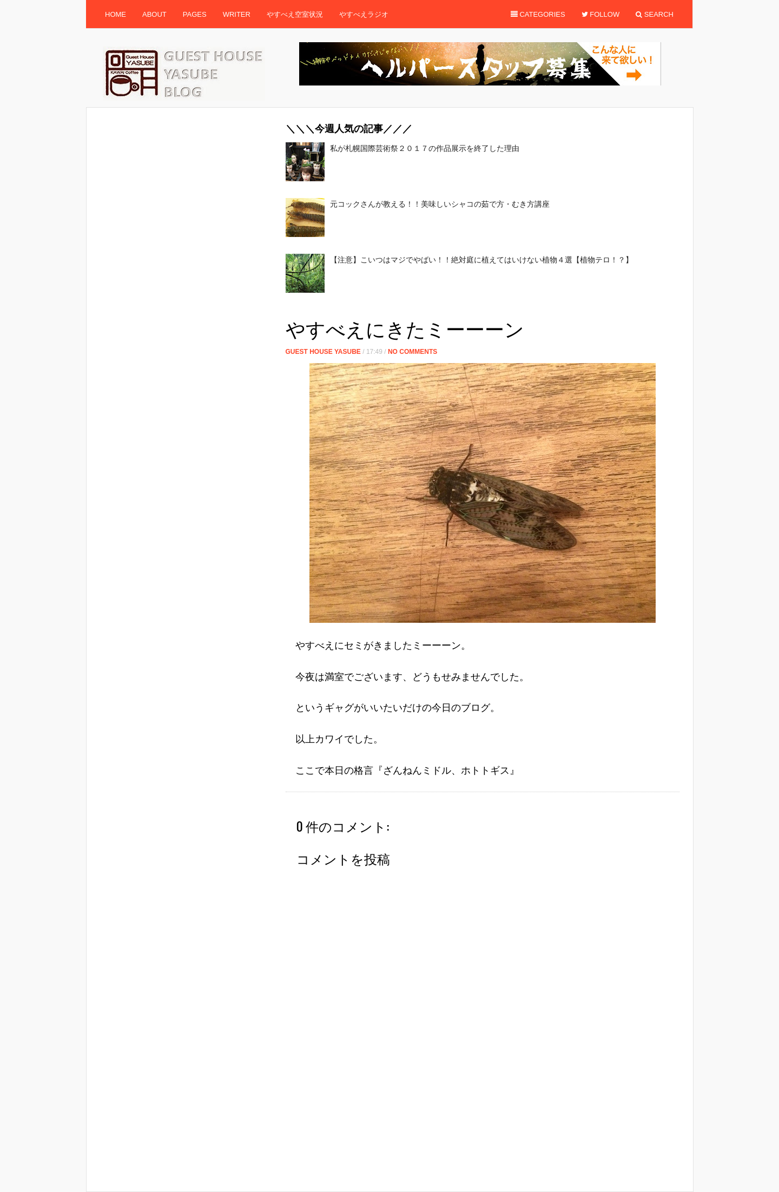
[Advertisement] (482, 309)
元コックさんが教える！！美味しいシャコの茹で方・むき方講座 (440, 204)
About (154, 14)
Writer (236, 14)
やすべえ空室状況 (295, 14)
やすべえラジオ (363, 14)
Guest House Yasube (323, 351)
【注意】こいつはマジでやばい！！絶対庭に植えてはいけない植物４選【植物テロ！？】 (481, 259)
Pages (195, 14)
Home (115, 14)
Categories (538, 14)
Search (655, 14)
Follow (601, 14)
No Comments (412, 351)
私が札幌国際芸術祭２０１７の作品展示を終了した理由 (424, 148)
